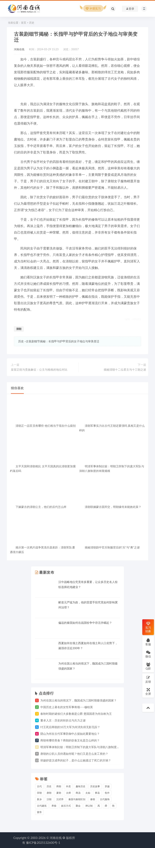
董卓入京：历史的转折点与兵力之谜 (63, 720)
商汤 (78, 792)
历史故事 (95, 786)
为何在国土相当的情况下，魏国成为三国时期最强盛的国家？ (78, 700)
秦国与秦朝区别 (76, 799)
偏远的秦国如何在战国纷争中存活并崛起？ (85, 622)
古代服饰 (105, 799)
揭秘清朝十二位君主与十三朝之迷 (125, 369)
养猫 (53, 805)
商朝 (58, 786)
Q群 (148, 666)
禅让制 (89, 805)
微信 (148, 654)
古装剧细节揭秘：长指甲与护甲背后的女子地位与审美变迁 (62, 341)
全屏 (148, 691)
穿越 (107, 786)
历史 (31, 22)
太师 (68, 792)
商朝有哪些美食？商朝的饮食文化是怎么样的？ (70, 740)
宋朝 (39, 792)
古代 (39, 786)
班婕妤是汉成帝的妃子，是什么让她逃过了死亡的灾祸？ (75, 760)
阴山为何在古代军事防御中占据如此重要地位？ (70, 733)
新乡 (39, 799)
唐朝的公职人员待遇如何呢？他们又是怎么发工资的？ (74, 753)
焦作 (107, 792)
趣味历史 (80, 786)
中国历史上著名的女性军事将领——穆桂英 (66, 707)
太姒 (87, 792)
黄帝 (39, 812)
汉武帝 (60, 799)
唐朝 (49, 792)
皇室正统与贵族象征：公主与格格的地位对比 (39, 369)
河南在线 (19, 49)
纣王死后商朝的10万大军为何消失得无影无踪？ (70, 727)
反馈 (148, 679)
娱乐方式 (66, 805)
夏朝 (58, 792)
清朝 (18, 328)
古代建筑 (42, 805)
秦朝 (92, 799)
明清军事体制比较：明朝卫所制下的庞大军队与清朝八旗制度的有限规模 (85, 747)
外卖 (68, 786)
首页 (23, 22)
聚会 (78, 805)
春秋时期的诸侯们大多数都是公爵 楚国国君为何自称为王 (76, 713)
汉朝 (49, 799)
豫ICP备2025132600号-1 (43, 842)
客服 (148, 642)
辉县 (97, 792)
